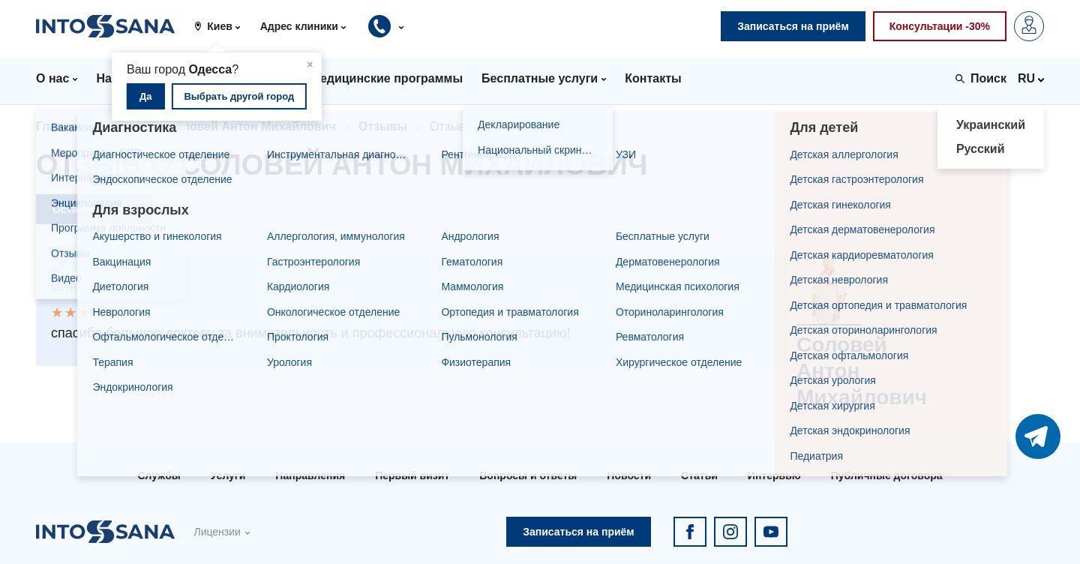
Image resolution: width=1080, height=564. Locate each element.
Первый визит (412, 476)
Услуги (228, 476)
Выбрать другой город (239, 96)
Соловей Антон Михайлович (251, 126)
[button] (222, 26)
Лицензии (217, 532)
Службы (158, 476)
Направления (310, 476)
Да (146, 96)
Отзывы (382, 126)
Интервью (774, 476)
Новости (629, 476)
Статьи (699, 476)
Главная (60, 126)
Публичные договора (887, 476)
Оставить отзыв (94, 209)
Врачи (125, 126)
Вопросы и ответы (528, 476)
